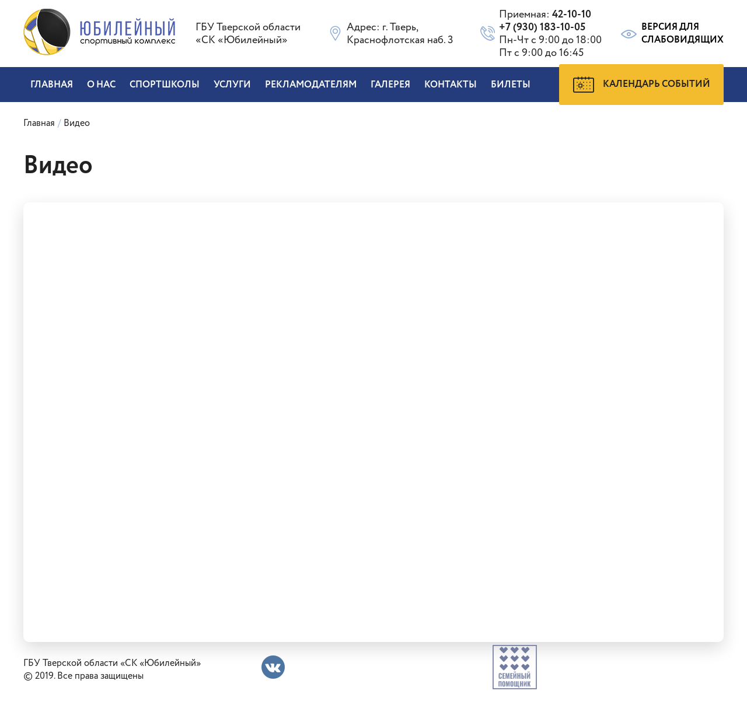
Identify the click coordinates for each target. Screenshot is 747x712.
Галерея (390, 85)
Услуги (232, 85)
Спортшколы (165, 85)
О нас (101, 85)
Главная (51, 85)
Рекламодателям (311, 85)
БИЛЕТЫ (510, 85)
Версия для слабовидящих (671, 34)
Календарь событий (641, 84)
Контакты (450, 85)
